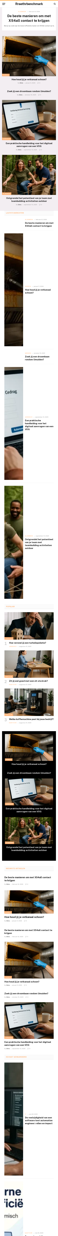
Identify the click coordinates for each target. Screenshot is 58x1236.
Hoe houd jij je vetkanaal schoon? (29, 79)
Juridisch (6, 139)
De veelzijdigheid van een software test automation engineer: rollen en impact (39, 1158)
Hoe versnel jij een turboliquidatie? (27, 674)
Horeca (6, 75)
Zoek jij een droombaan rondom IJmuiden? (29, 91)
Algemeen (6, 193)
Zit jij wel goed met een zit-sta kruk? (28, 713)
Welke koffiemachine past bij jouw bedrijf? (31, 751)
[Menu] (3, 3)
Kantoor (8, 708)
